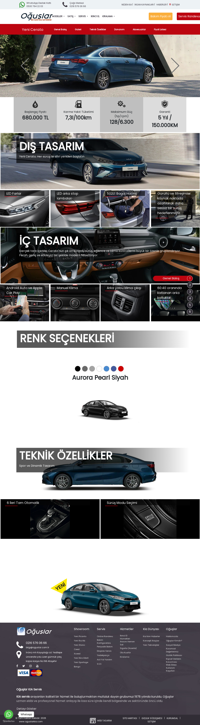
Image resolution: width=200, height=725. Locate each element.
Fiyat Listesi (160, 29)
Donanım (119, 29)
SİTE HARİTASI (130, 718)
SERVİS (82, 16)
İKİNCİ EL (95, 16)
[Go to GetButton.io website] (8, 721)
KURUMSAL (172, 718)
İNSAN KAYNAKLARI (144, 4)
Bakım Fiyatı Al (160, 16)
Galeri (78, 29)
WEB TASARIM (104, 720)
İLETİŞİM (176, 4)
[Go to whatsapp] (8, 714)
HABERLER (161, 4)
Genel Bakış (61, 29)
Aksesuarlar (139, 29)
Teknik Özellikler (98, 29)
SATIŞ (70, 16)
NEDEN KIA (127, 4)
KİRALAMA (107, 16)
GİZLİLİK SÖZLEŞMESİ (152, 718)
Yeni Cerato (32, 29)
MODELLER (57, 16)
